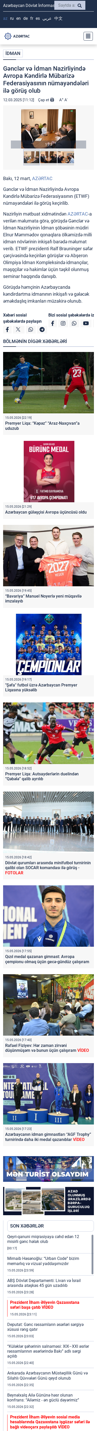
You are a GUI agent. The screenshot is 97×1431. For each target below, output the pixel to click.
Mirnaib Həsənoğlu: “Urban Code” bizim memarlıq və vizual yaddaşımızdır (43, 1261)
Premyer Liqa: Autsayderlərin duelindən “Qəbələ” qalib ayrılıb (42, 776)
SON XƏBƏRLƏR (27, 1226)
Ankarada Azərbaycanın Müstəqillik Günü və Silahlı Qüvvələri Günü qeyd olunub (47, 1375)
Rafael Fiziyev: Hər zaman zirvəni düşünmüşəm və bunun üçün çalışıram (47, 1048)
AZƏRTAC (42, 178)
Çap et (46, 100)
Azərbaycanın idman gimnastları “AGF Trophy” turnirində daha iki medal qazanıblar (48, 1137)
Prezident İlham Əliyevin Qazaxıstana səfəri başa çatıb (44, 1305)
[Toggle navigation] (86, 36)
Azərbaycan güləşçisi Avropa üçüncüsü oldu (46, 512)
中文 (58, 18)
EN (18, 18)
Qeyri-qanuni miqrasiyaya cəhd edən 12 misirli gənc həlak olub (43, 1239)
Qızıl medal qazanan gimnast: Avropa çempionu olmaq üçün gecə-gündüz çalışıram (47, 959)
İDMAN (12, 53)
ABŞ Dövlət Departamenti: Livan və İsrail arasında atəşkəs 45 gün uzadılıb (44, 1283)
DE (25, 18)
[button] (48, 128)
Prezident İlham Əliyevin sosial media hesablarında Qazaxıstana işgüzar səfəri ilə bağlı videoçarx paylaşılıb (50, 1422)
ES (38, 18)
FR (31, 18)
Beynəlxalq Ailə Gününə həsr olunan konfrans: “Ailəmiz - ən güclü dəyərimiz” (43, 1397)
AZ (5, 18)
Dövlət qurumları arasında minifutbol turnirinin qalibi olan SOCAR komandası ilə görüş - (48, 867)
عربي (47, 18)
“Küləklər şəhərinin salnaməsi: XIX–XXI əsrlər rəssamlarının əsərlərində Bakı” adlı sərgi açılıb (48, 1351)
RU (12, 18)
